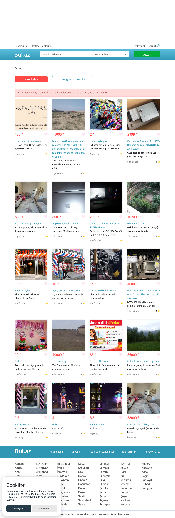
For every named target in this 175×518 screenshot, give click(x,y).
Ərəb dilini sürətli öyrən (28, 141)
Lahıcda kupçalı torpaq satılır (143, 361)
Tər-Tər (125, 463)
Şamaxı (104, 467)
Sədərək (104, 476)
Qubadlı (146, 484)
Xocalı (145, 471)
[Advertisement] (87, 22)
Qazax (82, 476)
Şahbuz (104, 463)
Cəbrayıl (147, 480)
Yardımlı (125, 480)
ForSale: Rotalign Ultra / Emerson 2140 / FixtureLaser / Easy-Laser (143, 294)
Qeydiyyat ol (139, 46)
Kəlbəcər (126, 504)
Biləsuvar (42, 467)
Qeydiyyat (65, 79)
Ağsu (18, 471)
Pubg (55, 424)
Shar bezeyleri (23, 290)
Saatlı (81, 496)
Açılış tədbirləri (23, 361)
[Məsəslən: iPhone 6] (84, 54)
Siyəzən (104, 500)
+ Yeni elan (31, 79)
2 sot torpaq (59, 361)
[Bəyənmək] (46, 134)
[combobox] (111, 54)
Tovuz (124, 467)
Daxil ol (154, 46)
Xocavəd (147, 467)
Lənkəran (63, 480)
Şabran (82, 504)
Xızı (122, 476)
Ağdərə (146, 463)
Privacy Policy (152, 451)
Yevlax (124, 484)
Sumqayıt (105, 504)
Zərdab (124, 492)
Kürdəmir (63, 476)
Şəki (102, 480)
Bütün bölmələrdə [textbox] (103, 54)
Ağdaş (19, 467)
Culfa (39, 476)
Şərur (102, 492)
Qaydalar (76, 451)
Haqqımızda (21, 46)
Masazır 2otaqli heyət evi (29, 223)
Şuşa (123, 496)
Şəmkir (103, 488)
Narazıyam (44, 508)
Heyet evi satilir (135, 223)
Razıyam (18, 508)
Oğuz (81, 463)
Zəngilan (147, 488)
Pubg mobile (97, 424)
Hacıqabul (63, 463)
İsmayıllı (62, 471)
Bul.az (22, 54)
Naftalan (62, 496)
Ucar (123, 471)
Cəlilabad (42, 471)
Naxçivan (63, 500)
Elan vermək (129, 451)
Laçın (145, 476)
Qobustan (84, 484)
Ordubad (83, 467)
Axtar (146, 54)
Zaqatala (126, 488)
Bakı (17, 476)
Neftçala (62, 504)
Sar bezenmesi (23, 424)
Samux (103, 471)
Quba (81, 488)
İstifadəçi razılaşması (42, 46)
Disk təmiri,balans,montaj (104, 290)
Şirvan (103, 496)
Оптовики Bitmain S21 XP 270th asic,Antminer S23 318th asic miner (143, 145)
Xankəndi (126, 500)
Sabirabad (84, 500)
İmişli (60, 467)
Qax (80, 471)
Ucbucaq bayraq (99, 141)
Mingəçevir (64, 492)
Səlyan (103, 484)
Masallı (61, 488)
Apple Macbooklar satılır (65, 223)
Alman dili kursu (99, 361)
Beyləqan (42, 463)
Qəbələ (82, 480)
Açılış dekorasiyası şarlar (66, 290)
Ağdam (19, 463)
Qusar (82, 492)
